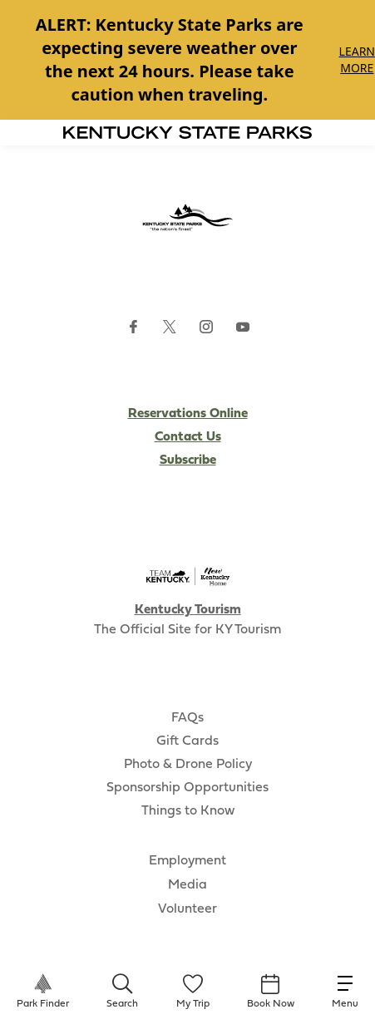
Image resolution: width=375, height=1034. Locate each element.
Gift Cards (187, 741)
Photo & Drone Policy (188, 764)
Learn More (357, 59)
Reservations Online (188, 414)
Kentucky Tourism (188, 610)
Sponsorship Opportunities (187, 788)
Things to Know (187, 811)
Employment (187, 861)
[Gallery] (187, 60)
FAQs (187, 718)
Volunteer (187, 909)
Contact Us (188, 437)
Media (187, 885)
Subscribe (188, 460)
